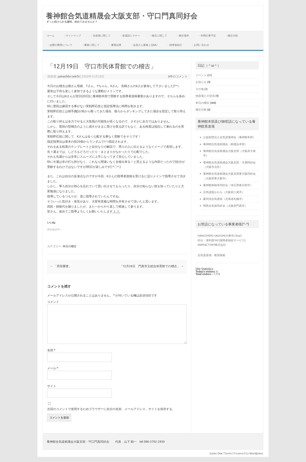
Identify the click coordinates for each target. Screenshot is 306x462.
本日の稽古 (69, 246)
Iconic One (216, 453)
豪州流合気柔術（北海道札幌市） (224, 198)
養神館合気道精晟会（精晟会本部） (225, 144)
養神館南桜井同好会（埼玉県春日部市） (228, 185)
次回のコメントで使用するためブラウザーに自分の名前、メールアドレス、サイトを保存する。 (111, 409)
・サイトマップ (72, 35)
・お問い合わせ (200, 45)
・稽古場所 (182, 35)
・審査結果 (115, 45)
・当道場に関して (100, 35)
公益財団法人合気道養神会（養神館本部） (229, 137)
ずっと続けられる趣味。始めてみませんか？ (72, 21)
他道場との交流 (205, 95)
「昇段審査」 (61, 266)
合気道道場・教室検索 (211, 255)
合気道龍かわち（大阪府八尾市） (224, 192)
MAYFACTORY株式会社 (212, 244)
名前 (51, 350)
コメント (53, 301)
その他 (200, 88)
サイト (51, 386)
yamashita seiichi (69, 76)
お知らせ (201, 81)
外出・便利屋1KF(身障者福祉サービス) (221, 240)
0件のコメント (178, 76)
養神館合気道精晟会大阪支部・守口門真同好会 (122, 15)
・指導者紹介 (174, 45)
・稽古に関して (158, 35)
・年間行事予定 (207, 35)
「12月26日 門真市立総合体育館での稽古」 (152, 266)
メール (52, 368)
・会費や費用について (59, 45)
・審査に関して (90, 45)
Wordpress (256, 453)
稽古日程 (201, 109)
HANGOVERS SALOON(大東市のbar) (220, 235)
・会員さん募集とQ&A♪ (144, 45)
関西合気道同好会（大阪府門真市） (225, 205)
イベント (201, 75)
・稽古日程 (231, 35)
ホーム (51, 35)
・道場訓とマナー (130, 35)
